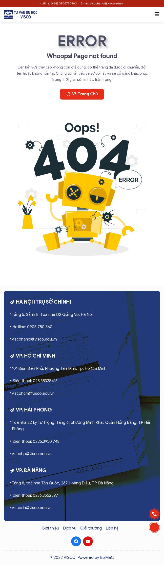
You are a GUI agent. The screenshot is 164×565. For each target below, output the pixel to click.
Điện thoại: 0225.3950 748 (36, 441)
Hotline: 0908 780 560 (32, 327)
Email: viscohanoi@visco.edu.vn (102, 3)
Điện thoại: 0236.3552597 (35, 495)
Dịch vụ (69, 528)
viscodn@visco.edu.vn (32, 507)
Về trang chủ (82, 94)
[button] (157, 14)
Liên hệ (112, 528)
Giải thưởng (91, 528)
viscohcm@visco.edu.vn (33, 393)
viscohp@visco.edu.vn (32, 453)
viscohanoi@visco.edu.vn (34, 339)
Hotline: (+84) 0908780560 (58, 3)
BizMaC (107, 557)
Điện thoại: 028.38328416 (35, 380)
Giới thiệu (50, 528)
